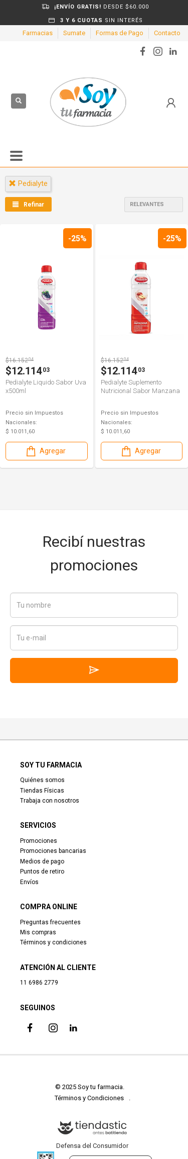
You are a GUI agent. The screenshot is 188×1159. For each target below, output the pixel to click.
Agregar (45, 451)
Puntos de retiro (42, 871)
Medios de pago (42, 861)
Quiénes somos (42, 780)
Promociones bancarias (53, 850)
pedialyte (28, 183)
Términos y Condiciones (89, 1098)
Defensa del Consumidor (92, 1145)
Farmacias (38, 33)
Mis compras (38, 932)
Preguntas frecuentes (50, 922)
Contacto (167, 33)
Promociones (38, 840)
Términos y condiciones (53, 942)
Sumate (74, 33)
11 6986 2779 (39, 982)
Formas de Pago (119, 33)
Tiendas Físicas (42, 790)
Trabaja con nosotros (49, 800)
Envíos (29, 882)
